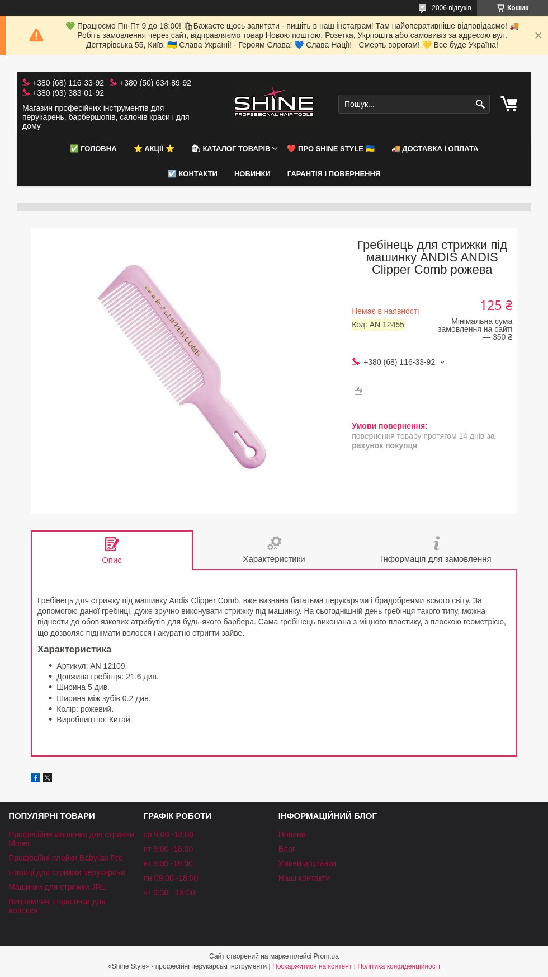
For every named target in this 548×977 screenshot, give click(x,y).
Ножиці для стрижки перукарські (67, 872)
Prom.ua (326, 956)
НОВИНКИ (252, 174)
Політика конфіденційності (398, 966)
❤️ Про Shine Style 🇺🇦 (330, 148)
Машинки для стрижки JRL (56, 886)
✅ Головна (93, 148)
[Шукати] (480, 104)
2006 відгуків (451, 8)
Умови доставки (307, 863)
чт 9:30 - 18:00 (169, 892)
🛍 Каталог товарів (231, 148)
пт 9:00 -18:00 (168, 848)
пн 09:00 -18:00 (170, 877)
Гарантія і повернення (333, 174)
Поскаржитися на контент (312, 966)
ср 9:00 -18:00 (168, 834)
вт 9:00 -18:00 (167, 863)
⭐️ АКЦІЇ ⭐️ (154, 148)
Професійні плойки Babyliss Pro (65, 857)
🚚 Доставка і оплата (435, 148)
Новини (292, 834)
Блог (286, 848)
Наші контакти (304, 877)
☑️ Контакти (193, 174)
